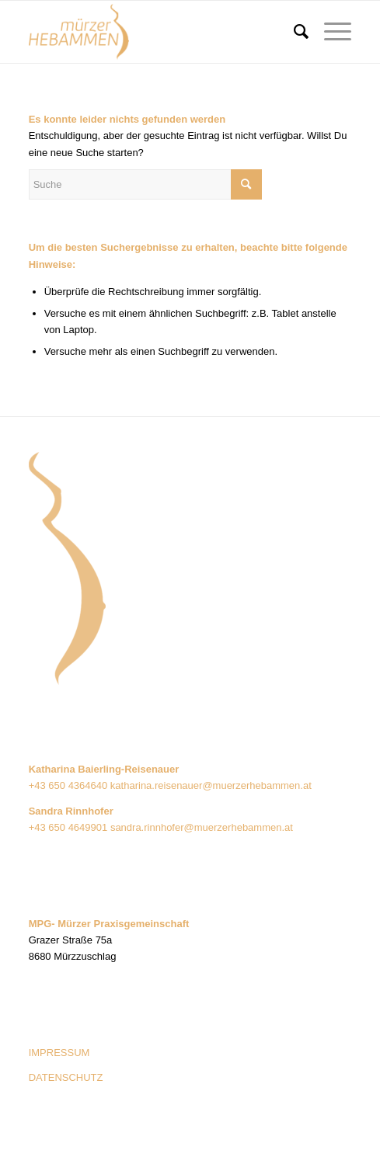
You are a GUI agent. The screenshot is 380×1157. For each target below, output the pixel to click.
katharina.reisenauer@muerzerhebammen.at (211, 785)
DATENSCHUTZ (66, 1077)
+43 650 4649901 (68, 827)
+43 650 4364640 (69, 785)
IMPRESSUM (59, 1052)
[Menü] (330, 32)
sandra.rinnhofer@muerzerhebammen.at (201, 827)
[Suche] (293, 32)
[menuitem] (293, 32)
